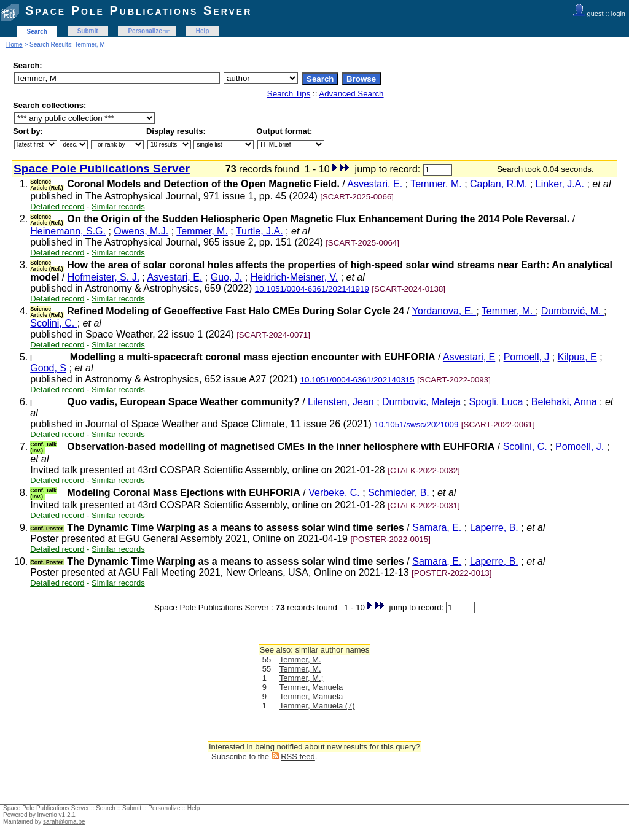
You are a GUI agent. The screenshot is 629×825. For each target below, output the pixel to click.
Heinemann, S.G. (68, 231)
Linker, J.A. (560, 184)
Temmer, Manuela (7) (317, 705)
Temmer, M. (436, 184)
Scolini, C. (53, 323)
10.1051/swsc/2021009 (416, 424)
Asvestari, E (469, 357)
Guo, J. (227, 277)
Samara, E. (436, 527)
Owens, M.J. (141, 231)
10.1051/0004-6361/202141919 (312, 288)
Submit (87, 31)
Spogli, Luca (496, 402)
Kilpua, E (577, 357)
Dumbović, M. (572, 311)
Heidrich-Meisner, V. (294, 277)
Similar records (118, 206)
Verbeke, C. (334, 492)
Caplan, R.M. (498, 184)
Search (37, 31)
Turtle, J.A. (259, 231)
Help (202, 31)
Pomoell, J (527, 357)
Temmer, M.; (301, 678)
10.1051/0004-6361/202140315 (357, 379)
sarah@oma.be (64, 821)
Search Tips (288, 93)
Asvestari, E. (374, 184)
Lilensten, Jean (341, 402)
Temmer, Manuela (311, 687)
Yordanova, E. (444, 311)
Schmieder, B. (398, 492)
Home (14, 44)
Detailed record (57, 206)
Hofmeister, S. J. (103, 277)
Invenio (47, 814)
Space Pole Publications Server (138, 10)
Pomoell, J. (579, 446)
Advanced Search (351, 93)
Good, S (48, 368)
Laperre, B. (494, 527)
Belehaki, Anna (564, 402)
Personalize (145, 31)
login (618, 13)
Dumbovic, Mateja (421, 402)
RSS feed (298, 756)
